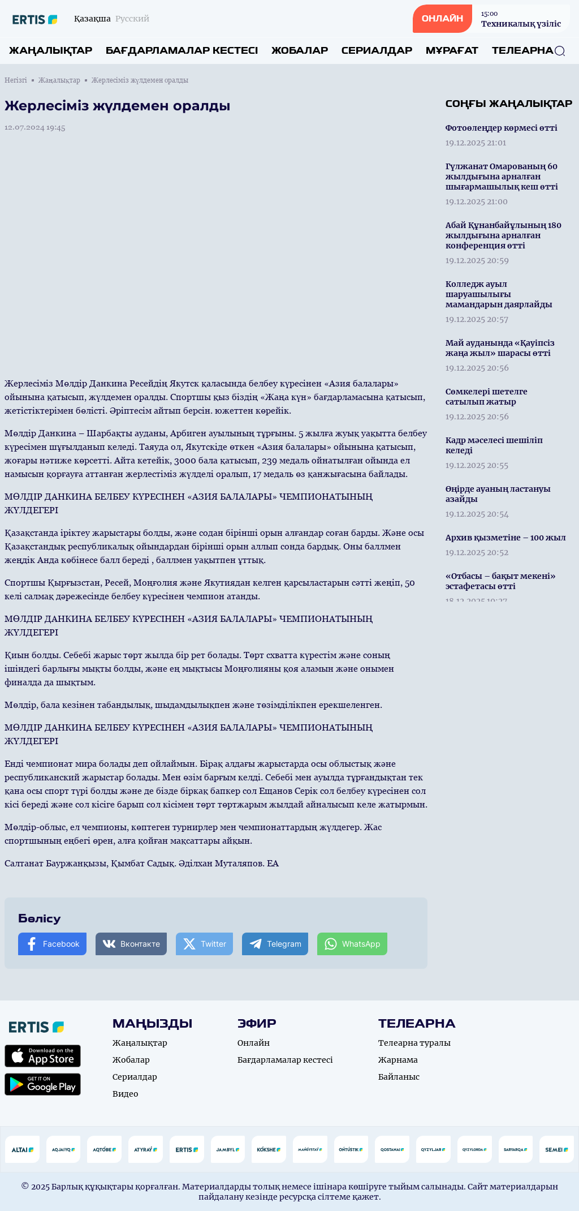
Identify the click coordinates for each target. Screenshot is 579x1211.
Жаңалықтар (50, 50)
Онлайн (253, 1043)
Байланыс (399, 1077)
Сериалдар (377, 50)
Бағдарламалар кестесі (182, 50)
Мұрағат (452, 50)
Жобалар (299, 50)
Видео (126, 1094)
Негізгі (16, 80)
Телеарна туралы (414, 1043)
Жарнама (398, 1060)
